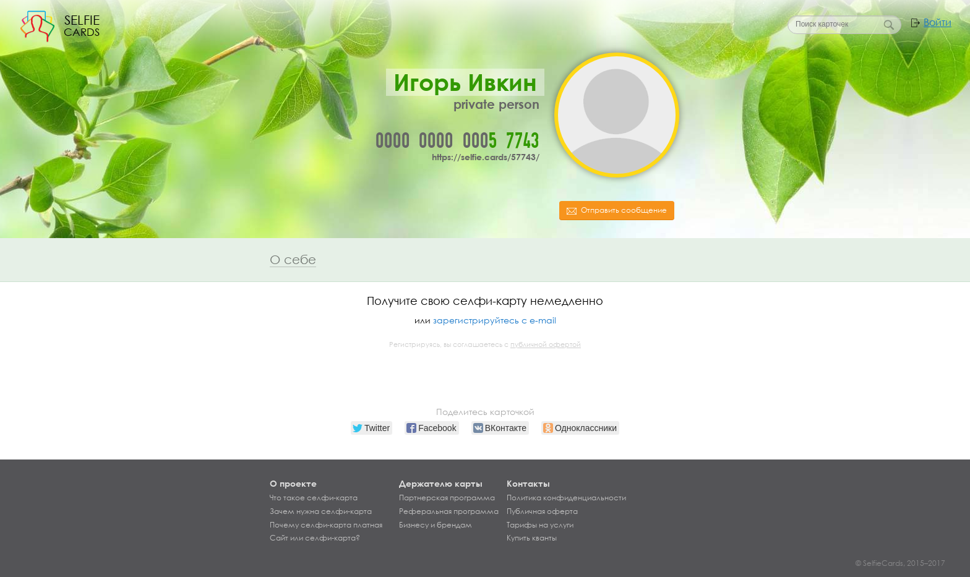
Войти (937, 22)
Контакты (528, 483)
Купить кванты (532, 538)
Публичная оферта (542, 511)
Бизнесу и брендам (435, 525)
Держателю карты (441, 483)
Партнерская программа (447, 498)
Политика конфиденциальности (566, 498)
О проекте (293, 483)
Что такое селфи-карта (314, 498)
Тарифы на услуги (540, 525)
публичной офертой (545, 344)
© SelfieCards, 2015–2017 (900, 563)
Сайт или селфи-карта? (315, 538)
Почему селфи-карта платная (326, 525)
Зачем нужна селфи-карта (321, 511)
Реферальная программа (449, 511)
